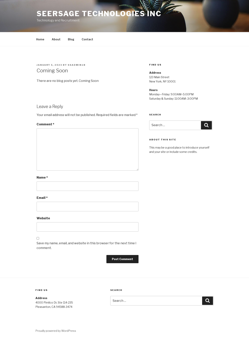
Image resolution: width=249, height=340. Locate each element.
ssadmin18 (76, 65)
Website (43, 218)
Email (42, 198)
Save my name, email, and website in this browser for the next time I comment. (86, 245)
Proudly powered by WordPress (55, 330)
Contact (87, 39)
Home (40, 39)
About (56, 39)
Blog (71, 39)
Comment (45, 124)
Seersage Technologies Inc (99, 13)
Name (42, 177)
